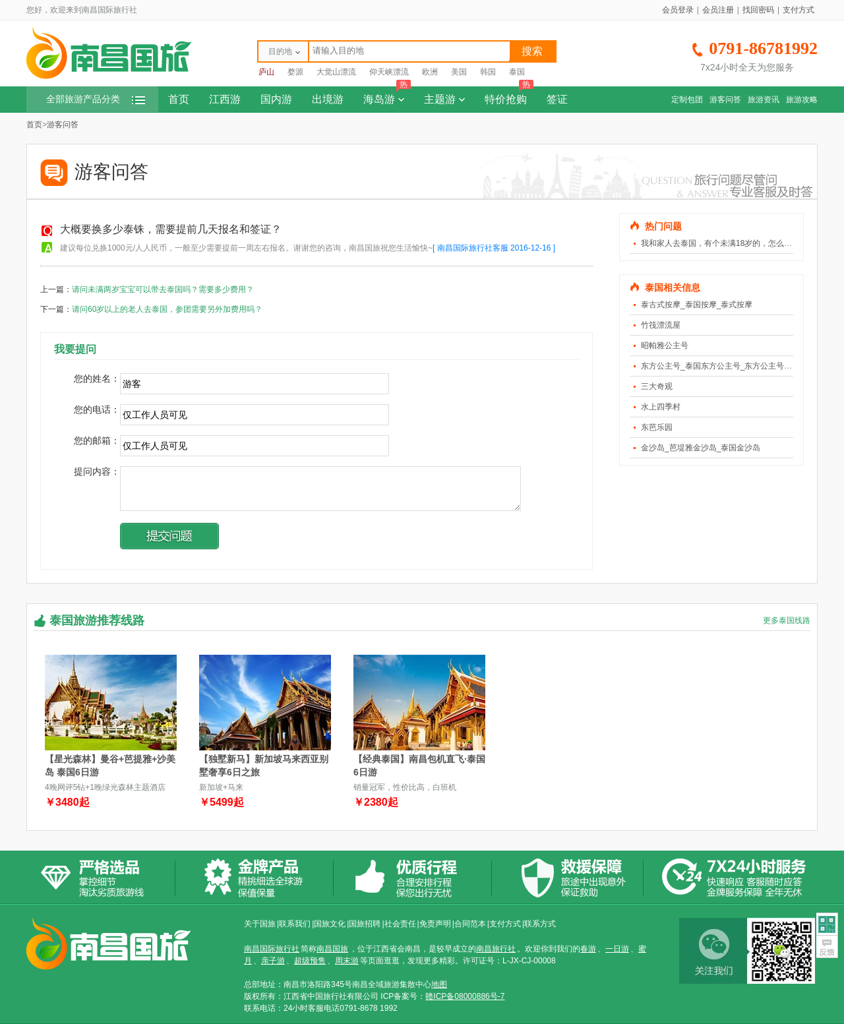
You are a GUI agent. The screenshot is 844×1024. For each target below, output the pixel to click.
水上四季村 (660, 406)
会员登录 (678, 10)
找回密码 (758, 10)
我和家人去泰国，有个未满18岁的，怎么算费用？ (728, 243)
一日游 (617, 948)
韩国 (488, 71)
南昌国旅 (332, 948)
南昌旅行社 (496, 948)
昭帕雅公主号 (664, 345)
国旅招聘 (364, 923)
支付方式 (798, 10)
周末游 (347, 960)
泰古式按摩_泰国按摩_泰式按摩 (696, 304)
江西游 (225, 99)
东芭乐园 (657, 427)
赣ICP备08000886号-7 (464, 996)
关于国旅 (260, 923)
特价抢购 (509, 95)
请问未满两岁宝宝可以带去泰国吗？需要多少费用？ (163, 289)
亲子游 (273, 960)
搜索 (532, 51)
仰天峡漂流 (389, 71)
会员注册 (718, 10)
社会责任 (400, 923)
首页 (178, 99)
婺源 (295, 71)
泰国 (517, 71)
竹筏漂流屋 (660, 325)
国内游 (276, 99)
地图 (439, 984)
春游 (588, 948)
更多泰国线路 (786, 620)
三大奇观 (657, 386)
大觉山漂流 (336, 71)
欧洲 (430, 71)
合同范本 (470, 923)
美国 (459, 71)
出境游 (328, 99)
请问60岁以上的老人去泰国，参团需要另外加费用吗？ (167, 309)
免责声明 (435, 923)
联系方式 (540, 923)
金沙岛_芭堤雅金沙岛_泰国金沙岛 (700, 447)
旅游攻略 (802, 99)
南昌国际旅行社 (271, 948)
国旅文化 (330, 923)
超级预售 (310, 960)
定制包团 (687, 99)
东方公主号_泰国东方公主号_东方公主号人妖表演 (728, 366)
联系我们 (295, 923)
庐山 (266, 71)
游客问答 (725, 99)
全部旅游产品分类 (95, 99)
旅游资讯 (763, 99)
